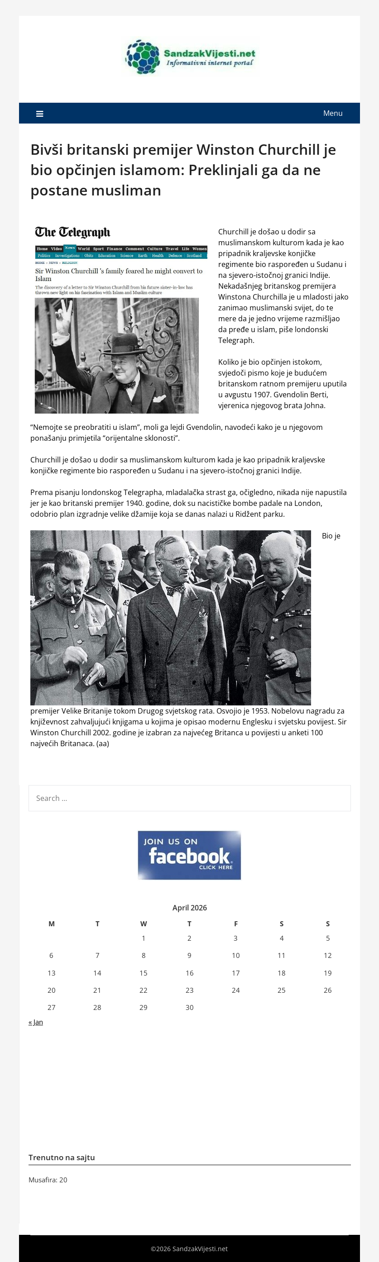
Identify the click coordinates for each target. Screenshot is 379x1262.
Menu (333, 113)
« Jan (36, 1021)
